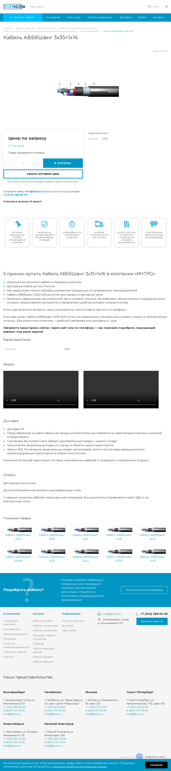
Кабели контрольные (45, 625)
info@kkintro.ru (35, 191)
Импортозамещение (15, 634)
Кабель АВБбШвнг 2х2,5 (85, 555)
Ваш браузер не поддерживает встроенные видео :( (40, 389)
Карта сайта (69, 630)
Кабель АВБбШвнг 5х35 (52, 555)
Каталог (38, 613)
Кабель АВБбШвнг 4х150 (119, 555)
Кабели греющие (43, 661)
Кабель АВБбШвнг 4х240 (18, 555)
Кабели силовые (43, 620)
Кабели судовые (43, 656)
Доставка (67, 625)
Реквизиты (9, 638)
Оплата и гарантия (73, 620)
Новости (8, 656)
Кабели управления (45, 630)
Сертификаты (11, 629)
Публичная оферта (14, 652)
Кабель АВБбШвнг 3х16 (119, 533)
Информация (71, 613)
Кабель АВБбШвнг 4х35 (152, 533)
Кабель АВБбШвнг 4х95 (52, 533)
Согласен (156, 764)
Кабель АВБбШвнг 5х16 (152, 555)
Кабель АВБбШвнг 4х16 (85, 533)
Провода (38, 643)
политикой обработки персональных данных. (80, 766)
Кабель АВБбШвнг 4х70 (18, 533)
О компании (11, 613)
